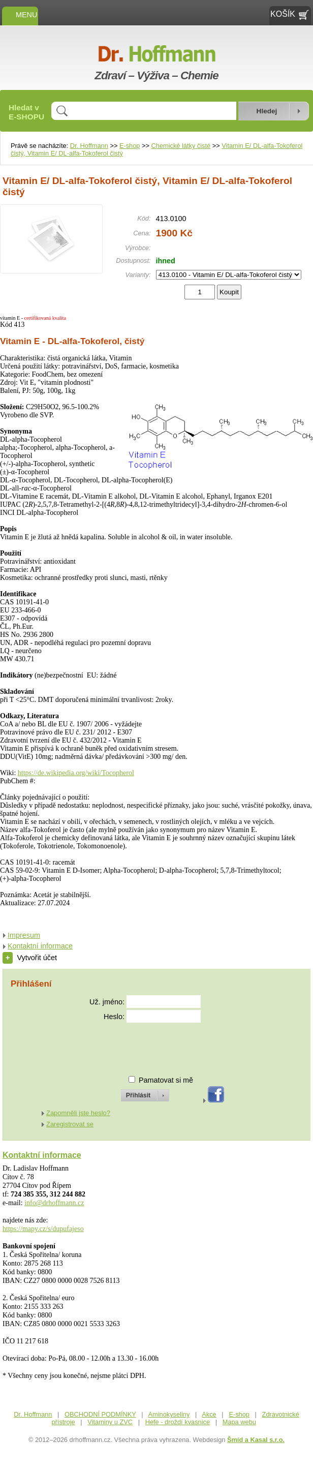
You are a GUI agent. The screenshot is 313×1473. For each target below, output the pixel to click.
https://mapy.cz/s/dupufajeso (43, 1229)
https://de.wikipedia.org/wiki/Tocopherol (76, 773)
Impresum (24, 935)
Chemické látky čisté (181, 145)
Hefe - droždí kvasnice (177, 1422)
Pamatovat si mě (166, 1080)
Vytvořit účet (30, 958)
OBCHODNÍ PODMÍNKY (100, 1414)
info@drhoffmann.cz (54, 1203)
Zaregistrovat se (69, 1124)
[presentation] (135, 1045)
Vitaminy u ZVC (110, 1422)
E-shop (129, 145)
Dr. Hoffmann (89, 145)
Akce (209, 1414)
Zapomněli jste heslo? (78, 1113)
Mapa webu (239, 1422)
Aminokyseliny (169, 1414)
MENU (20, 15)
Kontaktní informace (40, 946)
